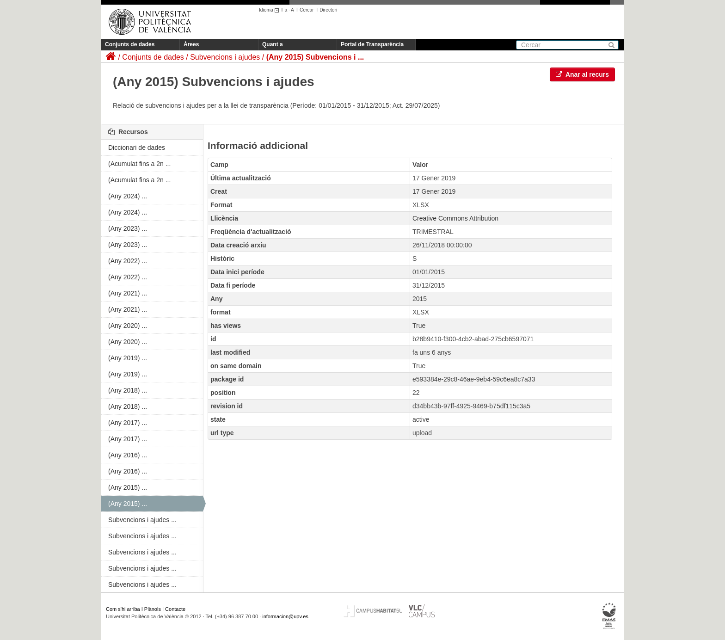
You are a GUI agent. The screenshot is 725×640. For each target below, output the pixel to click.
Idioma (270, 9)
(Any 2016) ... (127, 455)
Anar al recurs (582, 74)
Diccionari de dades (136, 147)
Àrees (191, 44)
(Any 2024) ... (127, 196)
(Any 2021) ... (127, 293)
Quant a (272, 44)
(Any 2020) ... (127, 325)
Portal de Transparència (372, 44)
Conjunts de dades (129, 44)
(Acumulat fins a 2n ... (139, 163)
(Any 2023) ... (127, 228)
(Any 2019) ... (127, 358)
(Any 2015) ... (127, 487)
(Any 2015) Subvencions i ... (315, 57)
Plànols (152, 609)
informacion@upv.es (285, 616)
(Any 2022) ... (127, 261)
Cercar (307, 9)
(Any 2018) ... (127, 390)
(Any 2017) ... (127, 422)
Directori (328, 9)
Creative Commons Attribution (455, 218)
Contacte (175, 609)
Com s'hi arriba (123, 609)
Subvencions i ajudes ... (142, 519)
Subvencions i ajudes (225, 57)
